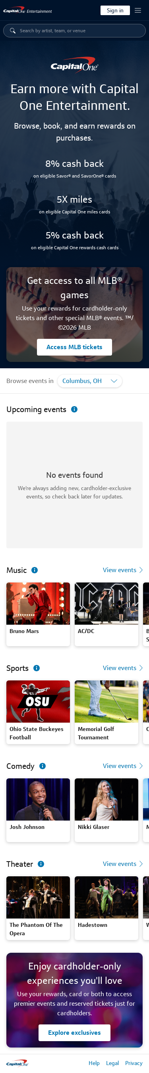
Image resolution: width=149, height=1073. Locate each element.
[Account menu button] (138, 10)
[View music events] (124, 570)
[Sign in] (115, 10)
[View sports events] (124, 668)
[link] (27, 10)
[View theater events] (124, 864)
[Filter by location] (90, 381)
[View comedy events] (124, 766)
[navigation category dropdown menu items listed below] (80, 30)
